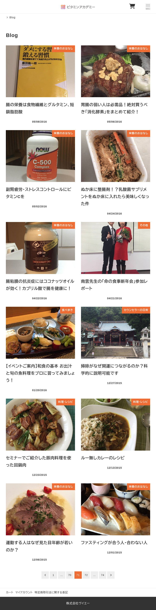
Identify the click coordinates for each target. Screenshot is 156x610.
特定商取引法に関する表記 (51, 592)
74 (102, 575)
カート (9, 592)
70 (69, 575)
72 (86, 575)
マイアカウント (24, 592)
